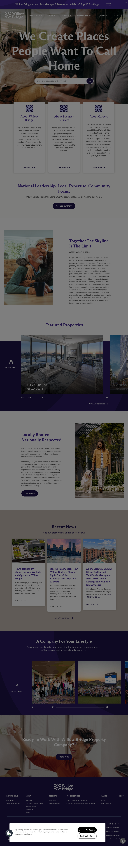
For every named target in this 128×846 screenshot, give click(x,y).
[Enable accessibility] (123, 841)
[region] (57, 832)
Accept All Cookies (87, 830)
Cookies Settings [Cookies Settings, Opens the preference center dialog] (87, 836)
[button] (9, 833)
